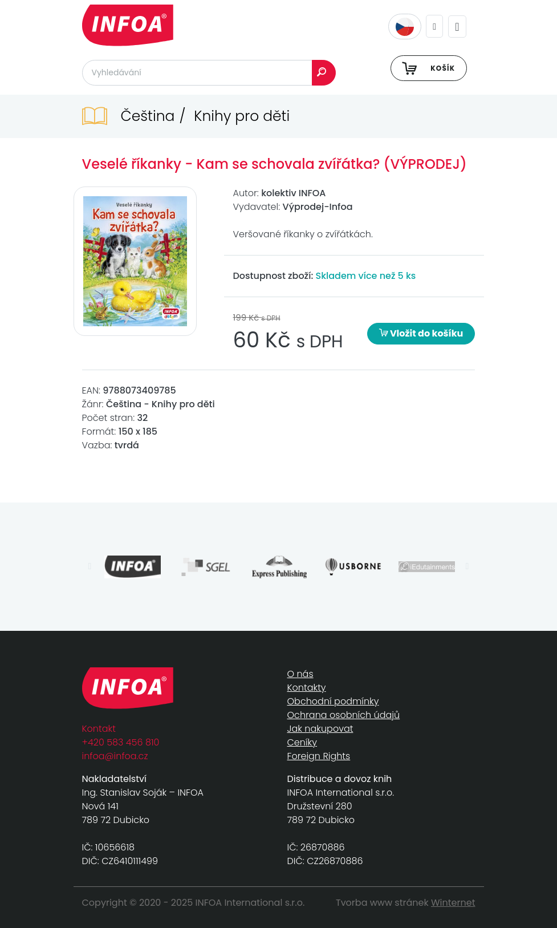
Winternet (453, 902)
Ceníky (302, 742)
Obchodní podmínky (333, 701)
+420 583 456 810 (121, 742)
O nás (300, 673)
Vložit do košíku (421, 333)
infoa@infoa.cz (115, 756)
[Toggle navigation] (457, 26)
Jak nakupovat (320, 728)
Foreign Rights (319, 756)
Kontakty (306, 687)
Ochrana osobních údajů (343, 715)
